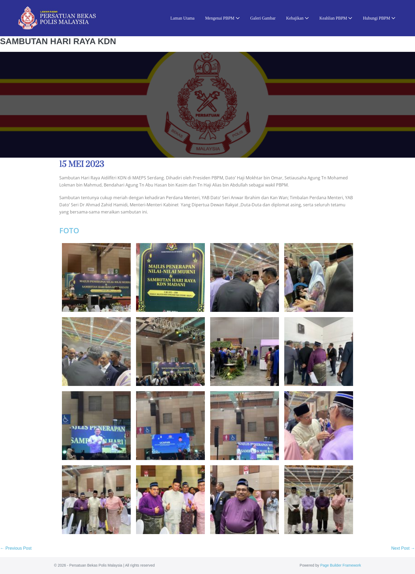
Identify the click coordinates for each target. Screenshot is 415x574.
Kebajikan (297, 18)
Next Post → (403, 548)
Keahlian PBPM (335, 18)
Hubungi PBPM (379, 18)
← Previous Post (15, 548)
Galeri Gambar (263, 18)
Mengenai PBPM (222, 18)
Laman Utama (182, 18)
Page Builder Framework (340, 565)
